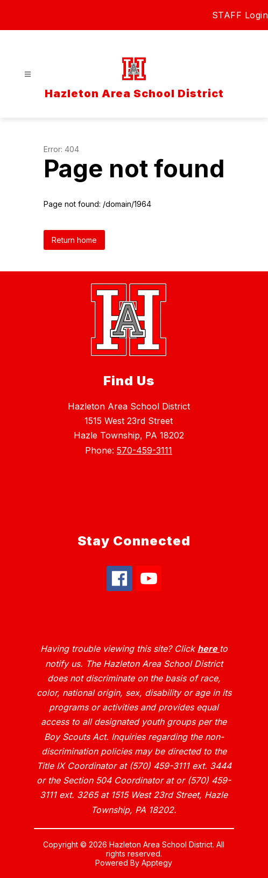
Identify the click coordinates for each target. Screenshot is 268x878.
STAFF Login (240, 15)
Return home (74, 239)
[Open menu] (28, 74)
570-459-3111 (144, 450)
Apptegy (157, 862)
